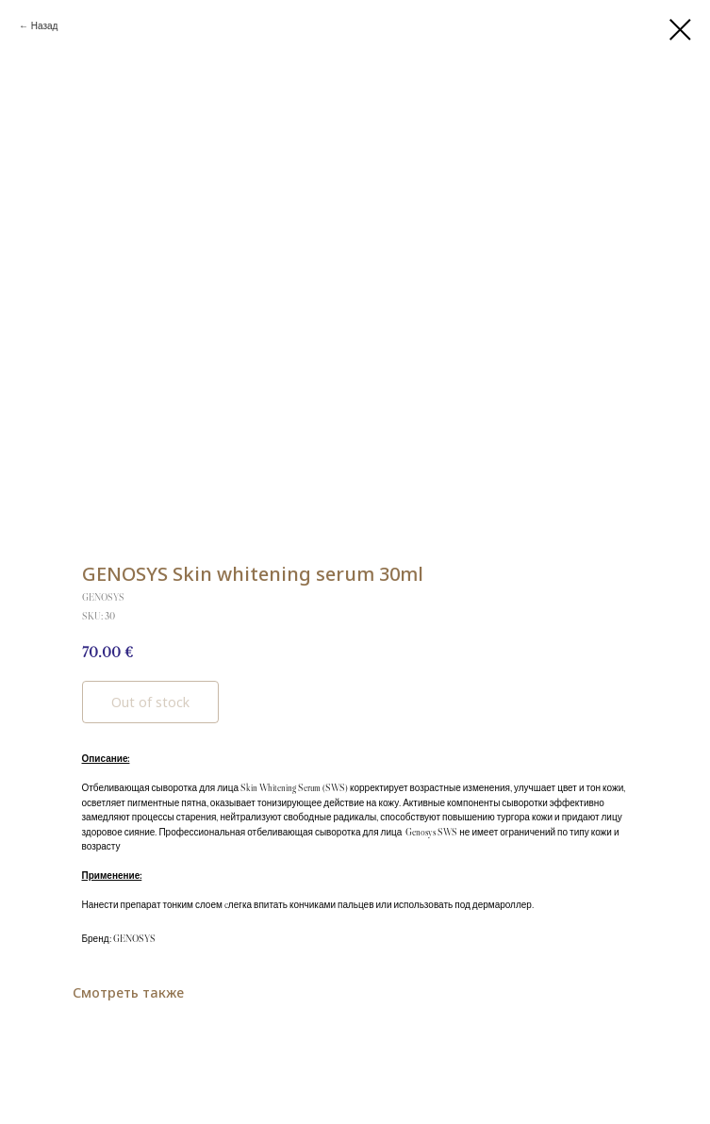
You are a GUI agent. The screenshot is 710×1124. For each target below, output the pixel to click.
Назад (44, 26)
